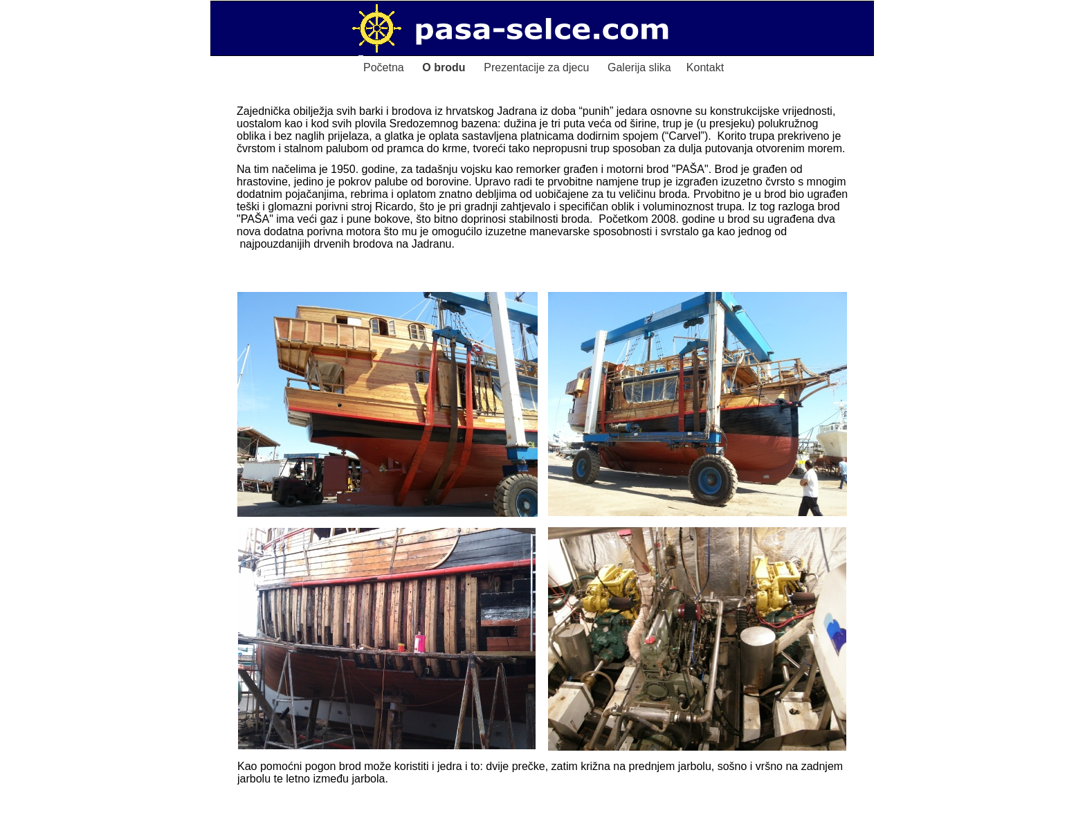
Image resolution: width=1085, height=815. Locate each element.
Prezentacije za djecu (536, 67)
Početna (383, 67)
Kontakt (705, 67)
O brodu (443, 67)
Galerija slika (639, 67)
